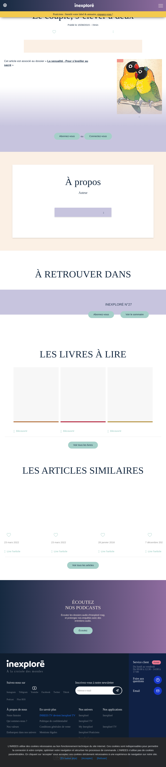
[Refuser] (102, 758)
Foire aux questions (147, 680)
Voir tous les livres (83, 445)
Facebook (46, 692)
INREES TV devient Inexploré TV (57, 715)
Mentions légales (48, 732)
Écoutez (83, 630)
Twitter (56, 692)
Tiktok (66, 692)
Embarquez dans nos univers (21, 732)
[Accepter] (87, 758)
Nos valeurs (13, 726)
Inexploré (84, 715)
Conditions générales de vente (55, 726)
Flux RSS (21, 699)
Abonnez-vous (67, 136)
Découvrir (21, 431)
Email (147, 691)
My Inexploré (86, 726)
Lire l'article (13, 551)
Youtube (34, 690)
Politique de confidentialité (53, 721)
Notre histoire (14, 715)
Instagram (11, 692)
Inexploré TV (86, 721)
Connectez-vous (98, 136)
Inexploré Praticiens (89, 732)
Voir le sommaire (135, 314)
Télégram (23, 692)
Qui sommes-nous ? (17, 721)
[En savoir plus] (69, 758)
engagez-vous (104, 14)
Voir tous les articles (83, 565)
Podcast (10, 699)
